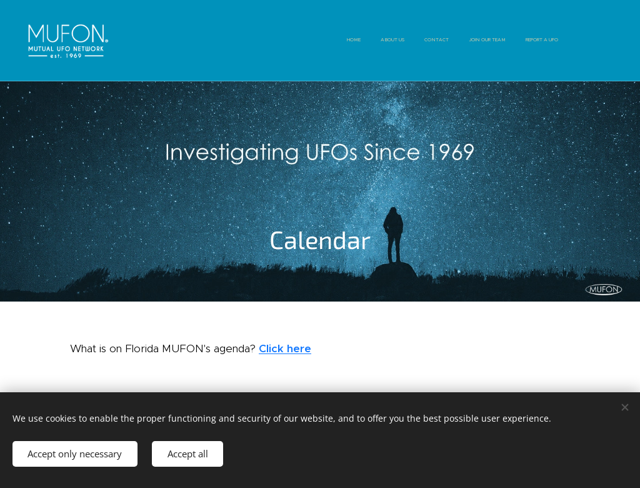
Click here (285, 348)
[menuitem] (481, 40)
